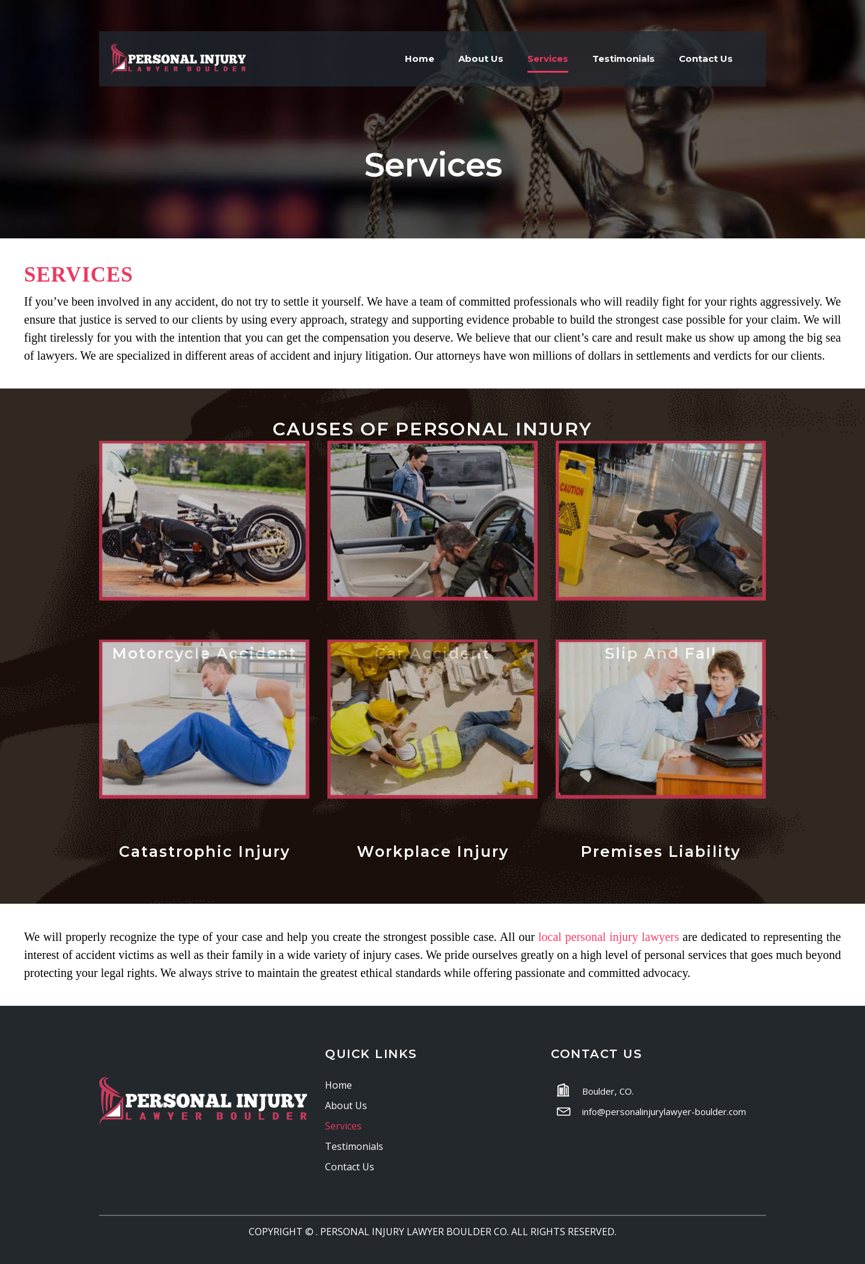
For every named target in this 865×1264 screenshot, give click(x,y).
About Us (480, 58)
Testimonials (623, 58)
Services (547, 58)
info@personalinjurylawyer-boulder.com (664, 1111)
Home (419, 58)
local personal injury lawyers (608, 936)
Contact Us (706, 58)
